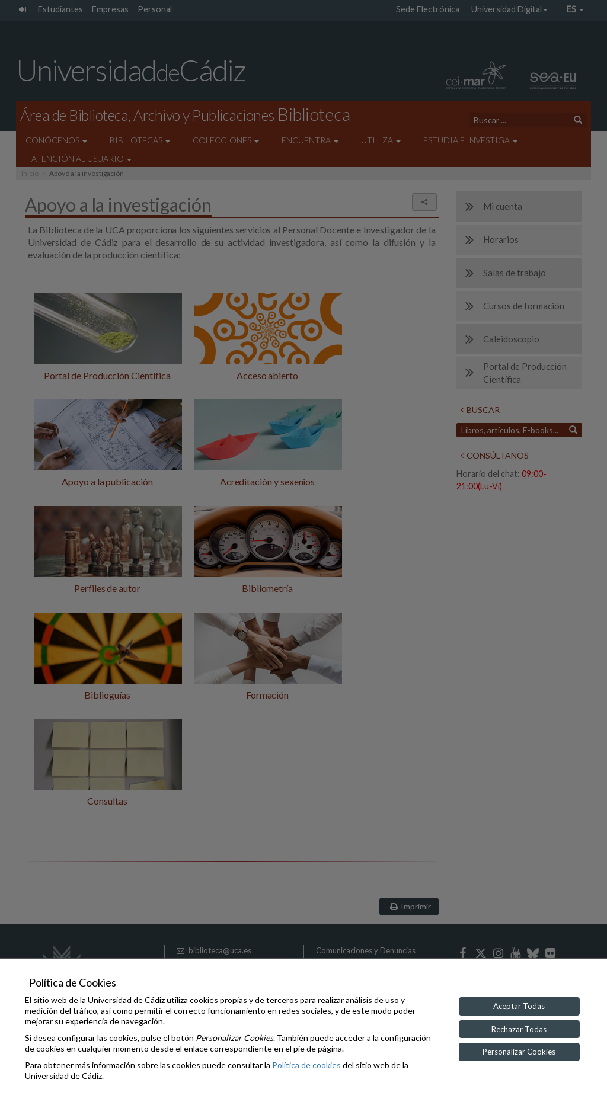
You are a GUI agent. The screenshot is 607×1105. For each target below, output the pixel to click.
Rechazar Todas (519, 1029)
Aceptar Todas (519, 1006)
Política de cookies (306, 1065)
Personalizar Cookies (519, 1051)
